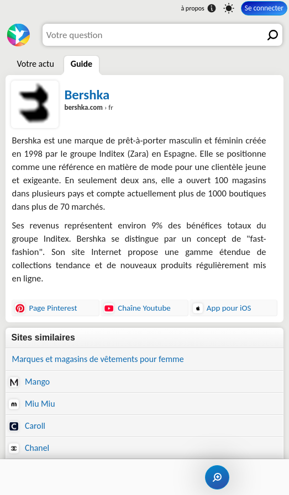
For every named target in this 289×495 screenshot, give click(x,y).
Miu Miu (32, 403)
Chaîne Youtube (137, 308)
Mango (29, 381)
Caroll (27, 426)
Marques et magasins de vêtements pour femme (97, 359)
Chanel (29, 448)
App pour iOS (222, 308)
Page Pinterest (46, 308)
